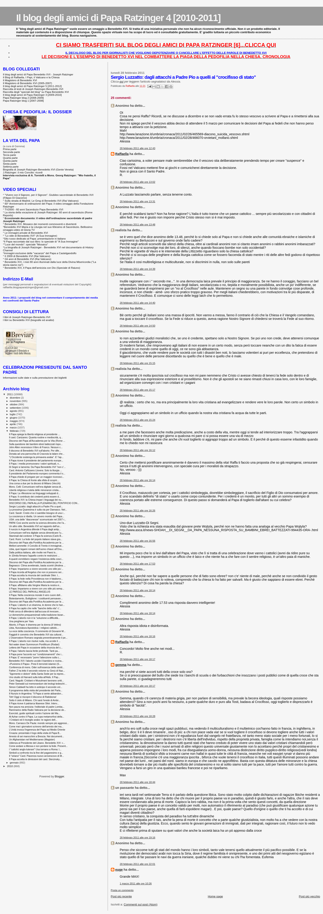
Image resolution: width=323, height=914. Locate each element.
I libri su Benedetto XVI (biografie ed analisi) (28, 319)
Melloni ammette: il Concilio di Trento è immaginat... (36, 545)
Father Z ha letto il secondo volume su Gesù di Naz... (37, 670)
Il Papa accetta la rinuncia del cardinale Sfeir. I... (34, 575)
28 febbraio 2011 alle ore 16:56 (137, 540)
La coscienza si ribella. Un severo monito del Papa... (36, 516)
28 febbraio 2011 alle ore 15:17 (137, 389)
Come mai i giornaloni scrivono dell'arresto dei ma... (36, 726)
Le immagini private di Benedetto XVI (26, 232)
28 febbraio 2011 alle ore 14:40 (137, 302)
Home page (215, 896)
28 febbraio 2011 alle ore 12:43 (137, 148)
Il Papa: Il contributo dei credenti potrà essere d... (35, 496)
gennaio (15, 762)
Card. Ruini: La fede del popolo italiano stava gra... (35, 539)
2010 (10, 766)
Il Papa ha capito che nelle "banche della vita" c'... (35, 608)
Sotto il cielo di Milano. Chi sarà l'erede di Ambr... (34, 700)
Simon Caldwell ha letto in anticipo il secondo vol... (35, 687)
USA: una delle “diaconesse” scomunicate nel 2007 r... (37, 519)
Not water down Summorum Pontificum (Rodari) (34, 644)
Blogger (59, 776)
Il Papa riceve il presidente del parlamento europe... (36, 460)
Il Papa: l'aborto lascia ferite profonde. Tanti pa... (34, 651)
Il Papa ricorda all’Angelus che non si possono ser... (36, 572)
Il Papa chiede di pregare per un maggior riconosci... (36, 477)
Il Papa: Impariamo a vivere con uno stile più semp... (36, 588)
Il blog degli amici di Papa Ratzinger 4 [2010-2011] (118, 17)
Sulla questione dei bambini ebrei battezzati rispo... (36, 444)
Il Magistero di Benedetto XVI (20, 80)
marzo (13, 427)
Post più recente (121, 896)
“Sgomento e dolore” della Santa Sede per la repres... (37, 673)
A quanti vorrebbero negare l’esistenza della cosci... (36, 559)
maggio (14, 421)
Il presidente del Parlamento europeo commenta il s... (37, 473)
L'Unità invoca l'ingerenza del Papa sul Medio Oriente (37, 729)
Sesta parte (9, 163)
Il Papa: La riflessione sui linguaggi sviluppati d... (34, 493)
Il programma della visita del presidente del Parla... (35, 690)
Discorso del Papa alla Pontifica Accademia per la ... (36, 542)
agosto (14, 411)
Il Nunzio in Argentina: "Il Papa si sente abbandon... (36, 693)
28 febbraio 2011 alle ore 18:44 (137, 782)
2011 (10, 394)
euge (119, 869)
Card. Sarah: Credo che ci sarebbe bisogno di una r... (37, 513)
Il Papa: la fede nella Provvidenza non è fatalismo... (36, 578)
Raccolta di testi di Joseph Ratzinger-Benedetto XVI (33, 88)
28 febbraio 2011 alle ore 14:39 (137, 269)
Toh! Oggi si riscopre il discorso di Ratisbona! (32, 697)
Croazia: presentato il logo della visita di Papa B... (35, 733)
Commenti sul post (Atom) (140, 904)
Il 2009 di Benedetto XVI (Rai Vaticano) (27, 256)
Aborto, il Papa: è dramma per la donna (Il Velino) (35, 624)
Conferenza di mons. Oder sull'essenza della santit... (36, 667)
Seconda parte (11, 152)
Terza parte (9, 154)
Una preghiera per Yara (21, 621)
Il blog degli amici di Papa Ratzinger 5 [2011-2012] (32, 86)
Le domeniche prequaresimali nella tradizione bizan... (37, 614)
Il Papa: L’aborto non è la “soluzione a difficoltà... (34, 618)
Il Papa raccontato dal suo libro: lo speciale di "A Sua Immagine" (41, 241)
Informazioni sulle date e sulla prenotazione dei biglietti (35, 377)
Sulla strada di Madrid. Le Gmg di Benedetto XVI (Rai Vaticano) (42, 200)
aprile (13, 424)
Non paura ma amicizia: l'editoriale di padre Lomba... (36, 706)
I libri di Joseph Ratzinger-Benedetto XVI (26, 317)
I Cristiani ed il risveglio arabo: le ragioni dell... (33, 719)
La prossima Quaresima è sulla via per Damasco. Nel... (38, 509)
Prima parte (10, 149)
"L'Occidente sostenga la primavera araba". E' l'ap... (36, 457)
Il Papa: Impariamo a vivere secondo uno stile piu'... (36, 568)
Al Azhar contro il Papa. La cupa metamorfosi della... (36, 716)
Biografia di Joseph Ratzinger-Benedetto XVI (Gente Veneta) (38, 169)
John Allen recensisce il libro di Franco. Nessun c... (36, 447)
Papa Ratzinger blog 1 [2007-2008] (23, 100)
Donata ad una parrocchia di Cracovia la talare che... (36, 453)
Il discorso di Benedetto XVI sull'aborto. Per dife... (35, 450)
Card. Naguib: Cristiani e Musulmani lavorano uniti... (36, 680)
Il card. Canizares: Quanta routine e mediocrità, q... (36, 437)
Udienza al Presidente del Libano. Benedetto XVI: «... (37, 743)
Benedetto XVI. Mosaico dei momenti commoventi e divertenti (40, 224)
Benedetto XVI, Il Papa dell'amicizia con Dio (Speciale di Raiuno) (42, 267)
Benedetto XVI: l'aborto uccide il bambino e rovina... (36, 660)
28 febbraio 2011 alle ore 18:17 (137, 659)
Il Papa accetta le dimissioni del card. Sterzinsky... (35, 759)
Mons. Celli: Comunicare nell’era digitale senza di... (36, 486)
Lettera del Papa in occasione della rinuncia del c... (36, 647)
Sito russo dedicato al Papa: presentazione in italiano (35, 238)
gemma (121, 665)
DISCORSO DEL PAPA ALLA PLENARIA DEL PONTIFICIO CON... (44, 503)
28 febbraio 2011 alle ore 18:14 (137, 590)
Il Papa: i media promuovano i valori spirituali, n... (35, 463)
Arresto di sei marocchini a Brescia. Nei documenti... (36, 736)
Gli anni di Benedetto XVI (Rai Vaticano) (28, 258)
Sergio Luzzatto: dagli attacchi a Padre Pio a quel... (36, 506)
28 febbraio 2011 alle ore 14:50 (137, 325)
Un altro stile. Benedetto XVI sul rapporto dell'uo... (35, 526)
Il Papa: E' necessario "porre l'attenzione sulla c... (35, 657)
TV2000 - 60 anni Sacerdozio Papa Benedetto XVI (34, 209)
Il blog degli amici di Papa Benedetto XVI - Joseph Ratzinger (38, 74)
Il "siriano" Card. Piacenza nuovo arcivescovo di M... (36, 756)
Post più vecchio (309, 896)
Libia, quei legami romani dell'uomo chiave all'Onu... (36, 549)
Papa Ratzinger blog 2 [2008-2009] (23, 97)
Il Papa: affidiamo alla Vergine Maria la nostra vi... (35, 585)
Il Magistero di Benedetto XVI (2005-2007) (27, 83)
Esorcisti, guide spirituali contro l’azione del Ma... (34, 713)
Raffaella (122, 154)
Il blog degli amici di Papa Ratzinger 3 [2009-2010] (32, 94)
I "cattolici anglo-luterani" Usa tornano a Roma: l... (35, 749)
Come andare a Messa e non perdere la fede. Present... (38, 746)
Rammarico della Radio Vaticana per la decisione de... (37, 710)
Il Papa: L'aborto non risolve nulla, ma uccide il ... (35, 641)
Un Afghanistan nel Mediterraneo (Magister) (32, 739)
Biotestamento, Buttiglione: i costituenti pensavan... (36, 598)
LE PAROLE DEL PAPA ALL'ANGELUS (29, 591)
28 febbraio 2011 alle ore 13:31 (137, 201)
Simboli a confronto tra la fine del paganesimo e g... (36, 752)
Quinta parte (10, 160)
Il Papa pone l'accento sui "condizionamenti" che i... (36, 654)
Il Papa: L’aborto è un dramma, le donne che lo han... (37, 605)
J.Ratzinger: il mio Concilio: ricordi (23, 172)
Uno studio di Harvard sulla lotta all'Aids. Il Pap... (34, 677)
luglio (13, 414)
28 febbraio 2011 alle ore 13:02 (137, 182)
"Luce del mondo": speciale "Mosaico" (26, 244)
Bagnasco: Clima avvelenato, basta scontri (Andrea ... (37, 565)
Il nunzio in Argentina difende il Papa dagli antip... (35, 529)
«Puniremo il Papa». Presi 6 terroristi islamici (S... (35, 664)
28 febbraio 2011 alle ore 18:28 (137, 716)
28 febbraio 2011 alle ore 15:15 (137, 363)
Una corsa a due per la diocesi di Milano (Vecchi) (34, 483)
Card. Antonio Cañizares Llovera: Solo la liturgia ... (35, 470)
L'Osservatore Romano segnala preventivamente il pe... (38, 637)
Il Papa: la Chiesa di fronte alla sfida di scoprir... (34, 480)
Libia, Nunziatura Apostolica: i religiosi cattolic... (34, 627)
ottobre (14, 404)
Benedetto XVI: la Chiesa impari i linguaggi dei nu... (36, 499)
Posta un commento (122, 890)
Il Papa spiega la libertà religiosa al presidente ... (34, 434)
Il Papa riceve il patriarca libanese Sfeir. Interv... (34, 703)
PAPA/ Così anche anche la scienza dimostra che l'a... (37, 522)
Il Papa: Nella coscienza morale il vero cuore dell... (35, 595)
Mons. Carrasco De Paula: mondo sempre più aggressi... (39, 723)
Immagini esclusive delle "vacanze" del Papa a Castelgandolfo (40, 253)
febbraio (15, 431)
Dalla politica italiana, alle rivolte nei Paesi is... (33, 552)
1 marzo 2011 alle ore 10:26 (136, 883)
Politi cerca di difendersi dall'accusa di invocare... (35, 611)
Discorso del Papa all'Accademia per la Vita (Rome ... (37, 440)
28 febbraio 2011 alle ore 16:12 (137, 450)
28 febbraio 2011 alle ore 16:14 (137, 480)
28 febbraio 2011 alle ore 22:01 (137, 864)
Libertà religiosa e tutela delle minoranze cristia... (34, 490)
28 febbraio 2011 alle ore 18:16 (137, 636)
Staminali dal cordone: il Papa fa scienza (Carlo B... (36, 535)
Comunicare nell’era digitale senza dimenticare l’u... (36, 532)
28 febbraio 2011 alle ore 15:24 (137, 420)
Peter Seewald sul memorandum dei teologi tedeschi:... (38, 683)
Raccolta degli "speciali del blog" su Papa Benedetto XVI (36, 91)
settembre (16, 407)
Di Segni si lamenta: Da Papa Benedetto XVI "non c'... (37, 467)
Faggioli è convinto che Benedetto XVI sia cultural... (36, 634)
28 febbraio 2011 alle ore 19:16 (137, 837)
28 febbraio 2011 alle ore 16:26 (137, 510)
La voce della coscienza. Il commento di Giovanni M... (37, 631)
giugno (14, 417)
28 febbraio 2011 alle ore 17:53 (137, 563)
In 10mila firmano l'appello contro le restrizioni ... (34, 555)
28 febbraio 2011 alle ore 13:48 (137, 224)
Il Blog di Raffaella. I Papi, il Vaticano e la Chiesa (31, 77)
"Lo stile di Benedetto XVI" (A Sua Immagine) (31, 235)
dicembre (15, 397)
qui (121, 81)
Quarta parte (10, 157)
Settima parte (11, 166)
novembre (16, 401)
